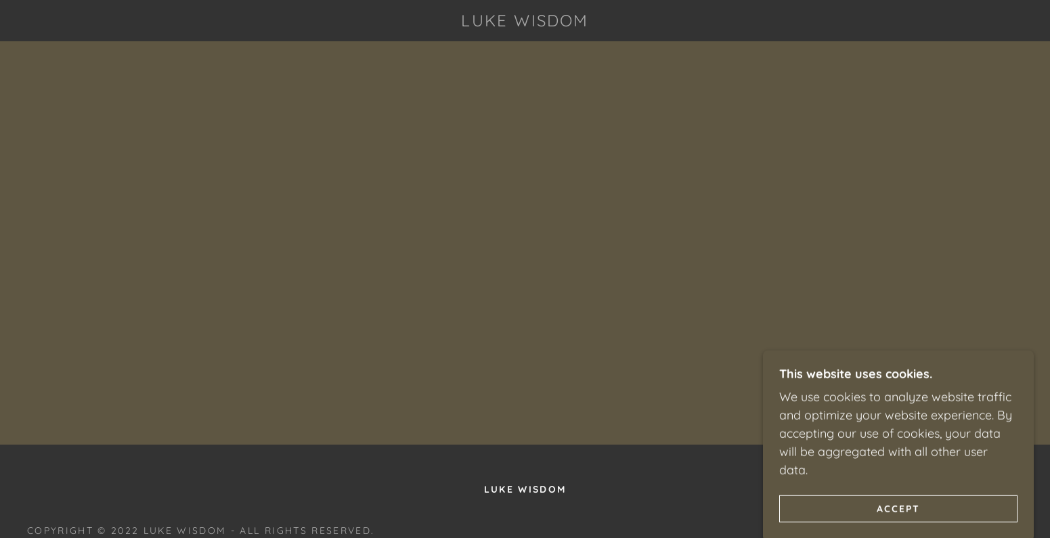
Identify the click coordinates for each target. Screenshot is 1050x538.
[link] (525, 22)
